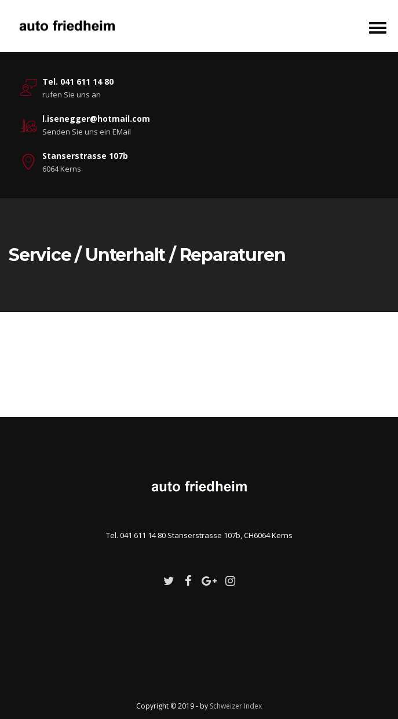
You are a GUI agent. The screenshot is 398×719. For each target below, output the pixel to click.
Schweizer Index (236, 706)
